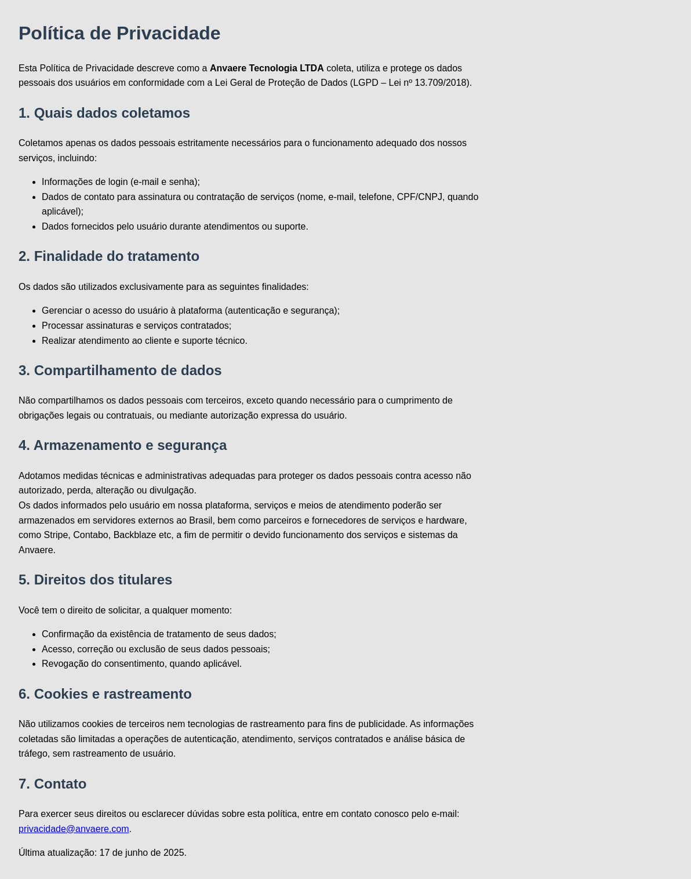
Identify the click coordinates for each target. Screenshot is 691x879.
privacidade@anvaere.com (74, 829)
